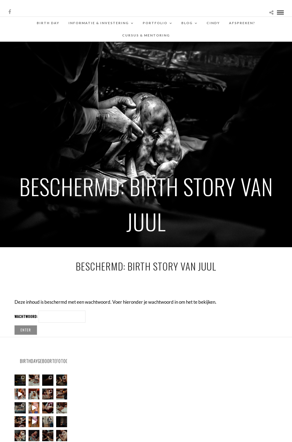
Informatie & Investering (98, 23)
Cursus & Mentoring (146, 35)
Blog (187, 23)
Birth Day (48, 23)
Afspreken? (242, 23)
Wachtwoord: (50, 317)
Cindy (213, 23)
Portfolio (155, 23)
